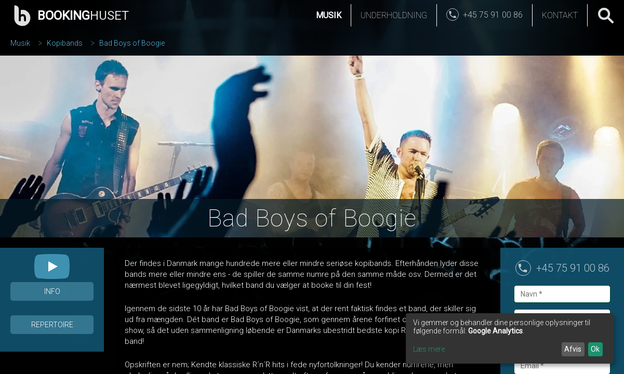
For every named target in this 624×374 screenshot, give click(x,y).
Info (52, 291)
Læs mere (429, 349)
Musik (328, 15)
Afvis (572, 349)
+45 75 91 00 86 (572, 268)
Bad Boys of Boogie (132, 43)
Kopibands (65, 43)
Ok (595, 349)
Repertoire (52, 324)
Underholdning (394, 15)
